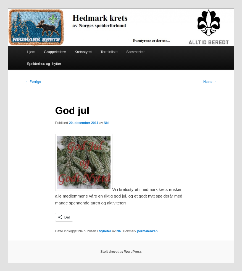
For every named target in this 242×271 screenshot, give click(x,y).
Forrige (33, 82)
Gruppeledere (55, 52)
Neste (210, 82)
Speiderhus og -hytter (44, 64)
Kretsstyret (83, 52)
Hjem (31, 52)
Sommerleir (135, 52)
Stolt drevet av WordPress (120, 252)
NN (106, 123)
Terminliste (109, 52)
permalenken (147, 231)
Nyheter (105, 231)
